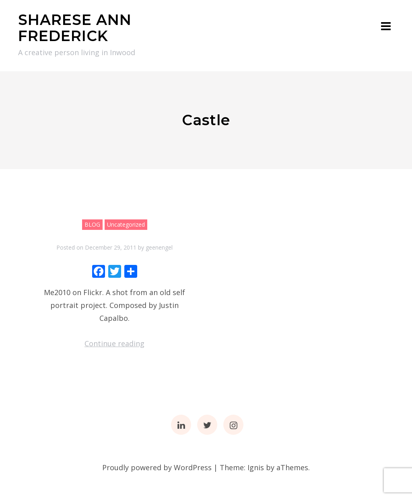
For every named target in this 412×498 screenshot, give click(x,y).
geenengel (159, 247)
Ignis (255, 467)
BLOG (92, 224)
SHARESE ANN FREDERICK (75, 28)
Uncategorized (126, 224)
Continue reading (114, 343)
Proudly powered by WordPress (157, 467)
